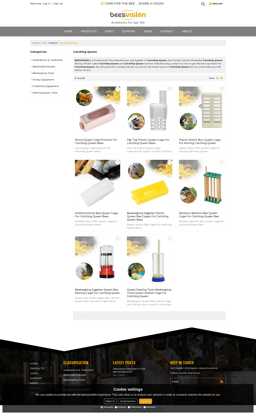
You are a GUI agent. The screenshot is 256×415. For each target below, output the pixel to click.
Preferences (135, 407)
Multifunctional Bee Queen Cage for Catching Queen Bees (96, 215)
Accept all (145, 401)
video (109, 31)
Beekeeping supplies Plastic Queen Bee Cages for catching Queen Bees (147, 216)
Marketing (149, 407)
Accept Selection (128, 401)
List (217, 78)
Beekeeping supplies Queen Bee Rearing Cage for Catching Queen (97, 291)
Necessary (107, 407)
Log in (46, 3)
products (89, 31)
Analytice (120, 407)
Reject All (110, 401)
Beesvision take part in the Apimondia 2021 (129, 370)
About (187, 31)
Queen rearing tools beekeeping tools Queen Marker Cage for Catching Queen (149, 293)
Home (68, 31)
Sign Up (58, 3)
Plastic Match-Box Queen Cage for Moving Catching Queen (199, 141)
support (129, 31)
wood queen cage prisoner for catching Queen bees (96, 141)
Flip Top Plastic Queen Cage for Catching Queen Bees (148, 141)
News (148, 31)
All (44, 42)
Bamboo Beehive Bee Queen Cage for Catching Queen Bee (199, 215)
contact (167, 31)
